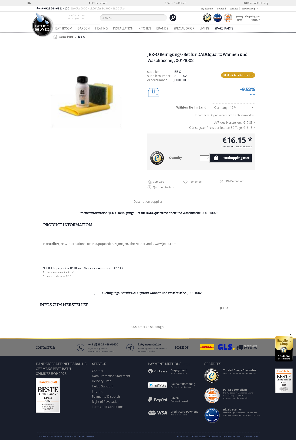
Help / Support (102, 386)
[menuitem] (76, 17)
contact (234, 8)
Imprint (97, 391)
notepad (221, 8)
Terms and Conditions (107, 407)
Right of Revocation (105, 402)
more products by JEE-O (57, 276)
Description (141, 201)
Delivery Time (101, 381)
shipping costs (205, 436)
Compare (158, 181)
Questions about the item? (58, 272)
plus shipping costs (243, 146)
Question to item (163, 187)
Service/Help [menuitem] (249, 8)
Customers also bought (148, 327)
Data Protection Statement (111, 376)
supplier (157, 201)
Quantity (175, 158)
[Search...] (133, 17)
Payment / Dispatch (106, 396)
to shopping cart (236, 158)
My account (207, 8)
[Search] (173, 17)
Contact (97, 371)
